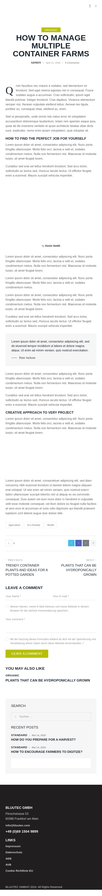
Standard (19, 740)
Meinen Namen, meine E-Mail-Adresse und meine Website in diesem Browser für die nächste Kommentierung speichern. (49, 608)
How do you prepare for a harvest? (43, 744)
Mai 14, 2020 (39, 740)
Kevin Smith (52, 245)
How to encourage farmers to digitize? (46, 757)
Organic (51, 30)
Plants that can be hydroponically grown (43, 683)
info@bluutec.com (18, 830)
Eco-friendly (33, 525)
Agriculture (14, 525)
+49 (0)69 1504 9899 (22, 837)
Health (50, 525)
